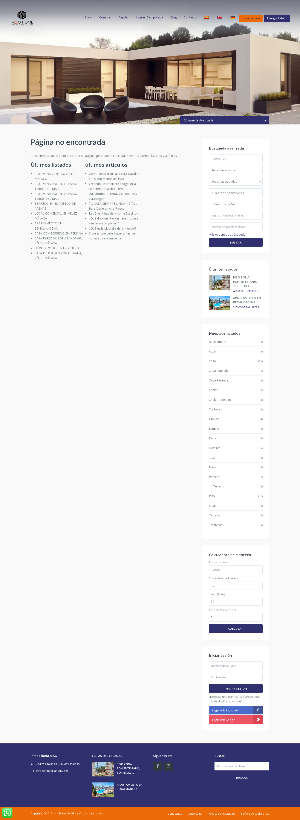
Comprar (105, 17)
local (212, 457)
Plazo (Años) (217, 594)
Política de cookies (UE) (255, 813)
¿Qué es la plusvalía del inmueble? (112, 228)
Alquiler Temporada (149, 17)
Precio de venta (219, 562)
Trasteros (215, 525)
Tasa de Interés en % (222, 610)
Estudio (214, 429)
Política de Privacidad (221, 813)
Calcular (235, 629)
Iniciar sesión (236, 688)
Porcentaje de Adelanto (224, 578)
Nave (212, 467)
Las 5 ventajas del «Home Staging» (113, 213)
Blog (173, 17)
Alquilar (124, 17)
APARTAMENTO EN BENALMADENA (247, 300)
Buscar (236, 242)
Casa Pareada (218, 380)
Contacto (190, 17)
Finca (212, 438)
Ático (212, 351)
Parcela (214, 477)
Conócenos (175, 813)
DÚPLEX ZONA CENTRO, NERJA (57, 248)
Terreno (218, 486)
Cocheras (215, 409)
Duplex (214, 419)
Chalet (213, 390)
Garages (214, 448)
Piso (212, 496)
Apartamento (218, 342)
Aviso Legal (195, 813)
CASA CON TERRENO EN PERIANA (59, 233)
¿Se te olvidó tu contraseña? (227, 701)
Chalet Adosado (220, 400)
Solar (212, 506)
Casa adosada (219, 371)
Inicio (88, 17)
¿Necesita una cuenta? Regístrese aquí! (234, 697)
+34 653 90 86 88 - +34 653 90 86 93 (58, 764)
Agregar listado (277, 18)
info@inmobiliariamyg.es (52, 771)
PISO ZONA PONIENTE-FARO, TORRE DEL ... (245, 281)
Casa (212, 361)
